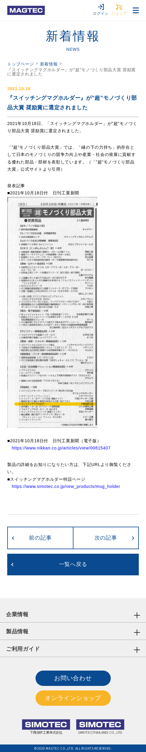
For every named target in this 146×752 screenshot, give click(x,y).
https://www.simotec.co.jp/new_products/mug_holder (63, 486)
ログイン (100, 10)
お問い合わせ (73, 678)
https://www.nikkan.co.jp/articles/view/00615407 (58, 448)
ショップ (119, 10)
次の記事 (106, 538)
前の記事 (40, 538)
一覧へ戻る (73, 564)
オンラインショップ (73, 698)
